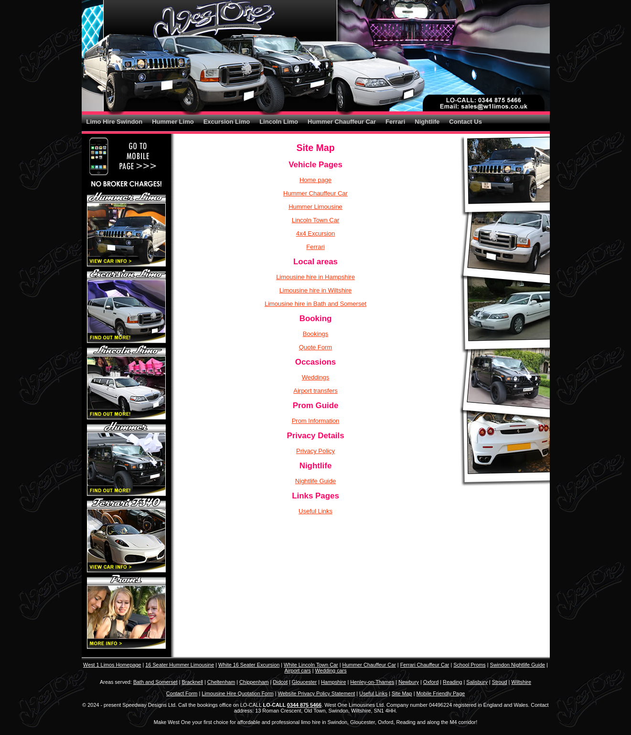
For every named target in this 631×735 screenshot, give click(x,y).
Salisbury (477, 682)
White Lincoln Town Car (311, 665)
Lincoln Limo (278, 121)
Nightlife (427, 121)
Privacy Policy (315, 450)
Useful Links (315, 511)
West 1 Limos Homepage (112, 665)
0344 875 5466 (304, 705)
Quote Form (315, 347)
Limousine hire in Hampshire (315, 277)
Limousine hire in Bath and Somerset (315, 303)
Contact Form (182, 693)
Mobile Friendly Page (440, 693)
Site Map (402, 693)
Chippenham (253, 682)
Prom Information (316, 420)
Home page (315, 180)
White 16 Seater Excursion (248, 665)
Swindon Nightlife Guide (517, 665)
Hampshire (333, 682)
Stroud (499, 682)
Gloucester (304, 682)
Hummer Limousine (315, 206)
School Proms (469, 665)
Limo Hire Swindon (114, 121)
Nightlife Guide (315, 481)
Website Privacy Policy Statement (316, 693)
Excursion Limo (226, 121)
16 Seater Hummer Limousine (179, 665)
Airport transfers (315, 390)
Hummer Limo (172, 121)
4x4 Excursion (315, 233)
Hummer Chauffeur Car (342, 121)
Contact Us (465, 121)
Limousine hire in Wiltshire (315, 290)
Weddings (316, 377)
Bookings (315, 333)
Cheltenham (221, 682)
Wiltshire (521, 682)
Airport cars (297, 670)
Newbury (408, 682)
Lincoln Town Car (315, 220)
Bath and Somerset (155, 682)
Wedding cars (331, 670)
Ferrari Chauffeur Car (424, 665)
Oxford (431, 682)
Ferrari (395, 121)
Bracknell (192, 682)
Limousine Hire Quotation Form (237, 693)
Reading (452, 682)
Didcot (280, 682)
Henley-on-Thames (372, 682)
